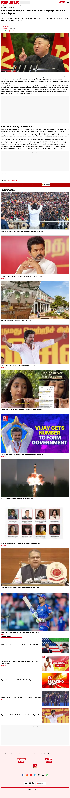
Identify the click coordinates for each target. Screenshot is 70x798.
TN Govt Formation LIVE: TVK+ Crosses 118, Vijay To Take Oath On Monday (21, 276)
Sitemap (26, 754)
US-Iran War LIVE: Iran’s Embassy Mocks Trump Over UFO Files (20, 645)
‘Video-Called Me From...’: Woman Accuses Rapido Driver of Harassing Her (21, 410)
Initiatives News (4, 545)
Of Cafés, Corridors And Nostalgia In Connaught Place (16, 320)
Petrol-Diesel (60, 754)
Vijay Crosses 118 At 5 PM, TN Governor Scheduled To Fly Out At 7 (19, 365)
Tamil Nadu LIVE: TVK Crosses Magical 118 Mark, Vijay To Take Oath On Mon (19, 662)
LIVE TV (62, 2)
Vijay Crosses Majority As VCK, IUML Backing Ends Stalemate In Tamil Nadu (22, 454)
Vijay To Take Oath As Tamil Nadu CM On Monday (16, 680)
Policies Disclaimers (35, 754)
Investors (43, 754)
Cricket (2, 634)
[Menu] (67, 2)
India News (3, 233)
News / (2, 5)
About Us (3, 754)
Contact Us (10, 754)
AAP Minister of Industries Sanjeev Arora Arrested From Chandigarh (20, 588)
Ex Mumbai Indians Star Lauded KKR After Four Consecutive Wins (21, 697)
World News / (7, 5)
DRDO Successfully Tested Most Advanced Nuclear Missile (17, 499)
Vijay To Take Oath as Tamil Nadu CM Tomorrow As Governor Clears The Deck (22, 231)
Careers (54, 754)
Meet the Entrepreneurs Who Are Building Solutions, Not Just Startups (20, 543)
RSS (49, 754)
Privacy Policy (18, 754)
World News (4, 28)
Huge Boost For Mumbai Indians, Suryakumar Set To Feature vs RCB (20, 632)
